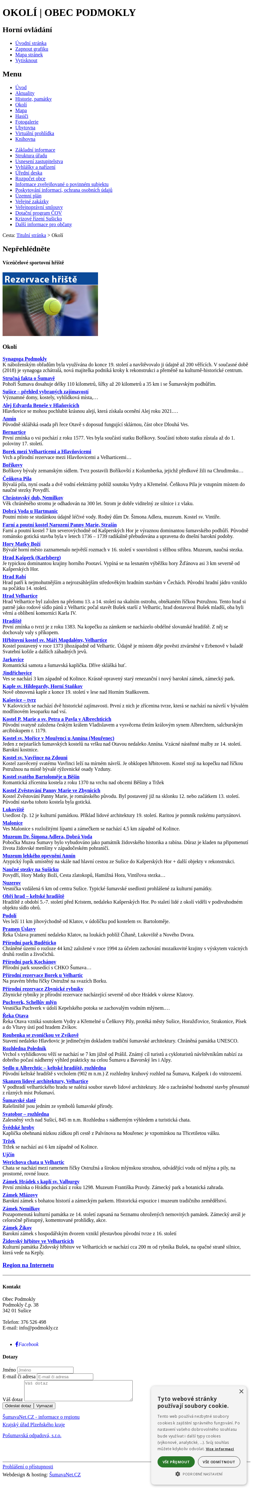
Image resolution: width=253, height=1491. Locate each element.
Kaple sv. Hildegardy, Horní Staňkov (43, 686)
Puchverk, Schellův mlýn (30, 1002)
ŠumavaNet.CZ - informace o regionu (41, 1420)
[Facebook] (27, 1344)
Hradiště (12, 621)
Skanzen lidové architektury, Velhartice (45, 1081)
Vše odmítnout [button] (219, 1461)
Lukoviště (13, 809)
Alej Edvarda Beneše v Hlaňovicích (41, 405)
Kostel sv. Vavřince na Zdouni (35, 757)
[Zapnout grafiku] (31, 49)
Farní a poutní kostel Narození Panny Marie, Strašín (60, 524)
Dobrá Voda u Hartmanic (30, 511)
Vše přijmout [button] (176, 1461)
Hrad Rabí (14, 576)
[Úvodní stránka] (30, 43)
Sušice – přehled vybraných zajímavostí (45, 391)
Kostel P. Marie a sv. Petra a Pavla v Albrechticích (57, 719)
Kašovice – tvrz (19, 700)
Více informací (220, 1448)
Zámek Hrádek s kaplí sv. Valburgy (41, 1181)
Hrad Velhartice (20, 596)
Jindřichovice (17, 673)
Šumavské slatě (19, 1100)
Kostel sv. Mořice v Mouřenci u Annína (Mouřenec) (58, 738)
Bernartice (14, 432)
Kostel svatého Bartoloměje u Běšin (41, 776)
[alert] (199, 1435)
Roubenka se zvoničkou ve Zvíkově (41, 1035)
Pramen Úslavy (19, 929)
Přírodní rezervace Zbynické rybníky (43, 989)
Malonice (13, 823)
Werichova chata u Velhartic (33, 1162)
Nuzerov (12, 882)
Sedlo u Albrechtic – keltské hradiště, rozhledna (54, 1068)
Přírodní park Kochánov (29, 961)
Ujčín (8, 1154)
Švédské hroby (18, 1127)
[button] (199, 1473)
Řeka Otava (15, 1015)
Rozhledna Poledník (24, 1048)
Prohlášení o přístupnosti (28, 1470)
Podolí (10, 915)
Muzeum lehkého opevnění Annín (39, 855)
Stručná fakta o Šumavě (29, 378)
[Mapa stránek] (29, 54)
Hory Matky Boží (21, 544)
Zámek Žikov (17, 1227)
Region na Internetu (28, 1265)
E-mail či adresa (19, 1376)
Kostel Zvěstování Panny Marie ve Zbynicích (51, 790)
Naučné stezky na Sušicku (31, 869)
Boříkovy (13, 465)
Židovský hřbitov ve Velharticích (38, 1241)
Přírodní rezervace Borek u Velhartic (43, 975)
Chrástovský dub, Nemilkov (33, 497)
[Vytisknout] (26, 60)
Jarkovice (13, 659)
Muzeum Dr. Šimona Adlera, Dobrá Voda (47, 836)
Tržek (9, 1141)
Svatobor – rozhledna (26, 1114)
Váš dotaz (13, 1403)
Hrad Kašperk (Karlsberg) (32, 557)
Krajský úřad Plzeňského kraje (34, 1428)
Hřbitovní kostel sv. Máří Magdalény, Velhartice (55, 640)
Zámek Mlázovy (20, 1195)
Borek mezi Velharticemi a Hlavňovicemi (47, 451)
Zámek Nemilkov (21, 1208)
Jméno (9, 1370)
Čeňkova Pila (17, 478)
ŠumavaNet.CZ (65, 1478)
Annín (9, 418)
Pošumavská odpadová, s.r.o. (32, 1439)
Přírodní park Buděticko (29, 942)
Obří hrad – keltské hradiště (33, 896)
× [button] (241, 1391)
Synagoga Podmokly (25, 359)
